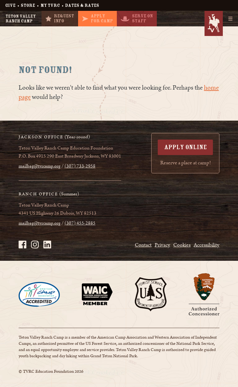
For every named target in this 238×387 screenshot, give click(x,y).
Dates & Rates (82, 5)
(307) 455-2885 (79, 223)
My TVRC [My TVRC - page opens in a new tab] (50, 5)
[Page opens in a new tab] (39, 294)
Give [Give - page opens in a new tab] (10, 5)
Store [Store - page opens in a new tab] (28, 5)
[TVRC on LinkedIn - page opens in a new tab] (47, 244)
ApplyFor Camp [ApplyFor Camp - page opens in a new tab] (97, 18)
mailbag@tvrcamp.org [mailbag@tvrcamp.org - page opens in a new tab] (39, 166)
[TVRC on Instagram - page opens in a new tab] (35, 244)
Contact (143, 245)
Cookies (182, 245)
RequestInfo (60, 18)
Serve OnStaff (137, 18)
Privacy (162, 245)
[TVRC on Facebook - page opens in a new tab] (22, 244)
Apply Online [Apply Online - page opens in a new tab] (185, 147)
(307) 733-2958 (79, 166)
